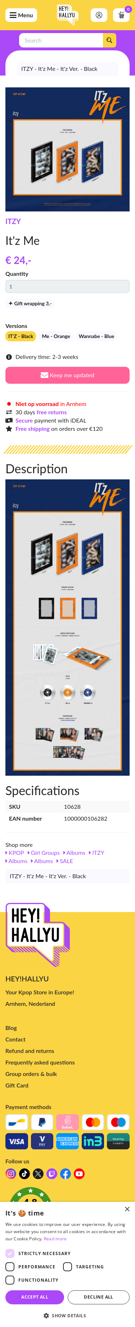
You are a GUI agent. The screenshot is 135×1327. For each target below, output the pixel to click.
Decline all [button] (98, 1297)
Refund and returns (29, 1050)
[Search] (109, 40)
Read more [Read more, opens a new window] (55, 1239)
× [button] (127, 1209)
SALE (65, 860)
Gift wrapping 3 (30, 303)
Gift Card (16, 1085)
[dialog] (67, 1264)
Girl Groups (44, 852)
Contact (15, 1039)
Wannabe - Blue (96, 336)
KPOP (14, 852)
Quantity (16, 273)
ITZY (13, 221)
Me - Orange (56, 336)
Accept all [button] (34, 1297)
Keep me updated (67, 374)
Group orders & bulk (31, 1073)
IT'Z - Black (20, 336)
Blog (11, 1027)
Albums (74, 852)
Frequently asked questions (40, 1062)
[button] (67, 1315)
